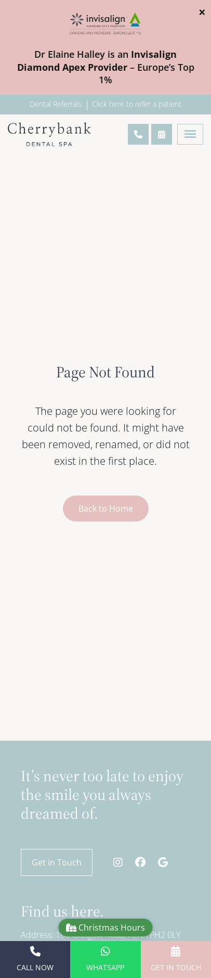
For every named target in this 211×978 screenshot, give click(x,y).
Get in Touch (57, 862)
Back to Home (105, 508)
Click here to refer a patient (136, 104)
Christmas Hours (105, 927)
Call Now (35, 959)
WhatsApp (105, 959)
